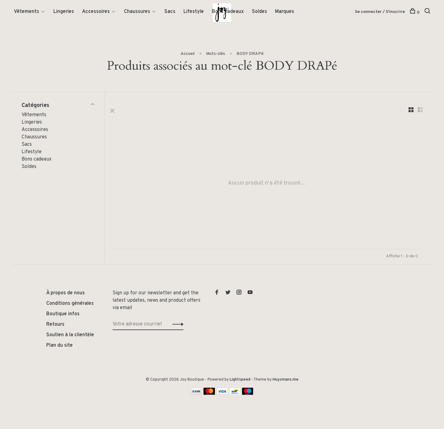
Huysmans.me (285, 380)
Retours (55, 325)
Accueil (188, 54)
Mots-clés (215, 54)
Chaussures (137, 12)
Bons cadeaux (228, 12)
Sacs (169, 12)
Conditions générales (70, 304)
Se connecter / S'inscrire (380, 12)
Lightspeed (240, 380)
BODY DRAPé (250, 54)
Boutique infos (63, 315)
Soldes (259, 12)
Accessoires (96, 12)
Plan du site (59, 346)
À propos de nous (65, 294)
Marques (284, 12)
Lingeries (63, 12)
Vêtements (26, 12)
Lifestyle (193, 12)
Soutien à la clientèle (70, 336)
